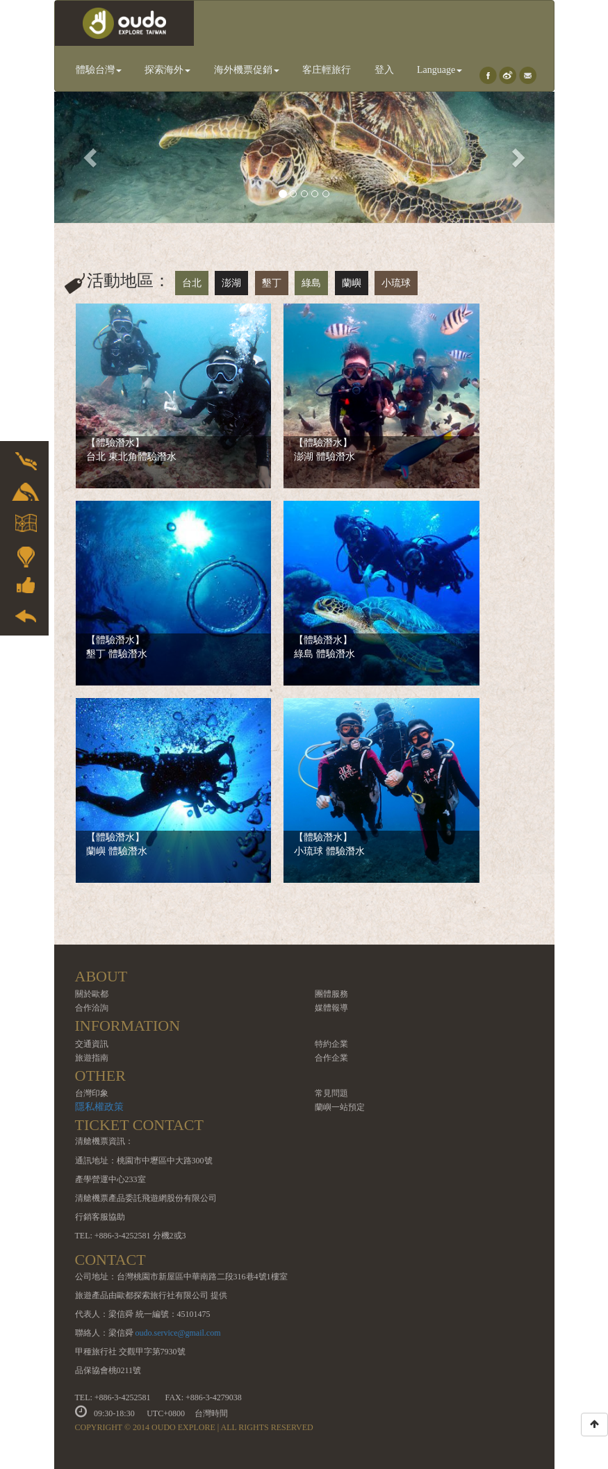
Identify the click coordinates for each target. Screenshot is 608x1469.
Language (439, 70)
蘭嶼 (351, 283)
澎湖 (231, 283)
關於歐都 (91, 994)
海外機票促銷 (246, 70)
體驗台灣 (99, 70)
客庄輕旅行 (326, 70)
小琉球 (396, 283)
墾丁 (271, 283)
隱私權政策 (99, 1107)
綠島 (311, 283)
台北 (192, 283)
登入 (384, 70)
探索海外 (167, 70)
